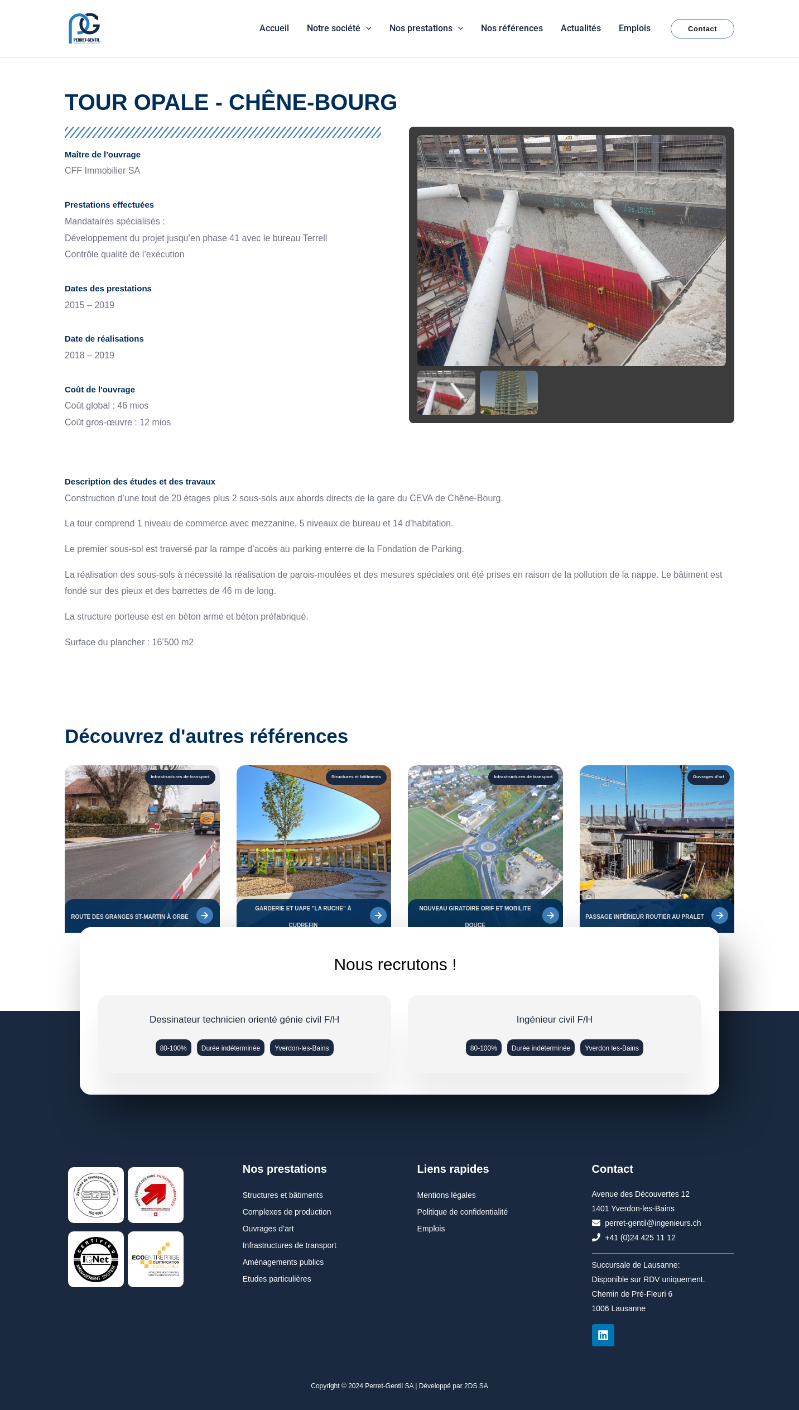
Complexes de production (287, 1211)
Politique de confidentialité (462, 1211)
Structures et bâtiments (283, 1195)
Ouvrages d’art (268, 1228)
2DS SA (476, 1386)
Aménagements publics (283, 1262)
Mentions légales (446, 1195)
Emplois (431, 1228)
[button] (366, 28)
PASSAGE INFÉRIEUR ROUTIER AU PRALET (644, 917)
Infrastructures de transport (289, 1245)
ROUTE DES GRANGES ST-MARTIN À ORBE (130, 917)
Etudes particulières (277, 1278)
